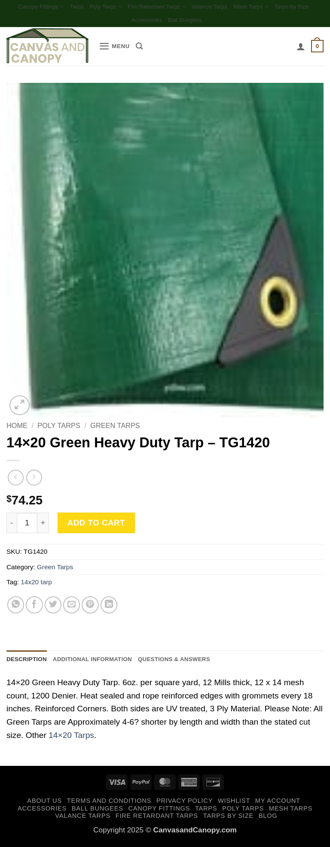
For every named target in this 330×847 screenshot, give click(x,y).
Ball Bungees (210, 22)
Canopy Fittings (49, 7)
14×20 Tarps (71, 739)
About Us (44, 804)
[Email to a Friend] (71, 607)
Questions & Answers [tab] (198, 662)
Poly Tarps (121, 7)
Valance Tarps (237, 7)
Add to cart (96, 525)
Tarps (89, 7)
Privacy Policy (184, 804)
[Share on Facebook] (34, 607)
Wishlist (234, 804)
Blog (268, 820)
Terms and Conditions (109, 804)
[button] (116, 49)
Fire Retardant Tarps (178, 7)
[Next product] (16, 480)
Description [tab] (29, 662)
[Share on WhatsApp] (15, 607)
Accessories (167, 22)
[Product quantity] (27, 526)
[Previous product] (34, 480)
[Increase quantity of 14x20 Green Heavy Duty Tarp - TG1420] (43, 526)
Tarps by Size (123, 22)
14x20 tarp (36, 585)
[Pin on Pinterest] (90, 607)
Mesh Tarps (284, 7)
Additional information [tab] (104, 662)
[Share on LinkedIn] (109, 607)
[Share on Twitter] (53, 607)
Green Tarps (115, 428)
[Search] (144, 49)
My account (277, 804)
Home (17, 428)
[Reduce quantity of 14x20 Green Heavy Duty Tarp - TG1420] (11, 526)
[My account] (298, 48)
